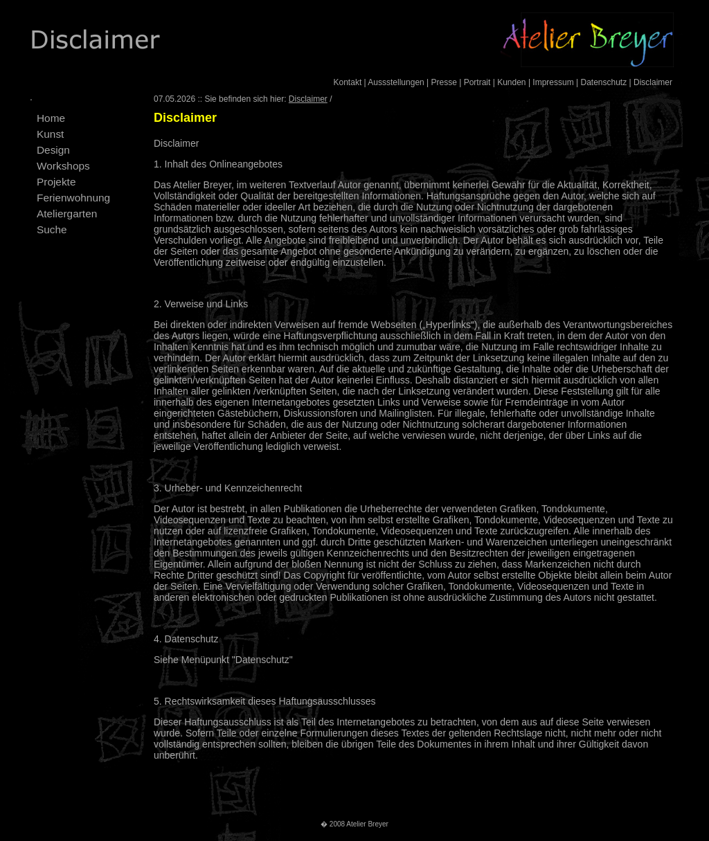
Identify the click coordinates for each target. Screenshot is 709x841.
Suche (52, 229)
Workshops (63, 166)
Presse (444, 82)
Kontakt (348, 82)
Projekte (56, 182)
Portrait (477, 82)
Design (53, 150)
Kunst (50, 134)
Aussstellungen (396, 82)
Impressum (552, 82)
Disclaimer (653, 82)
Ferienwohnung (73, 198)
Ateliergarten (67, 213)
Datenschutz (603, 82)
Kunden (511, 82)
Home (51, 118)
